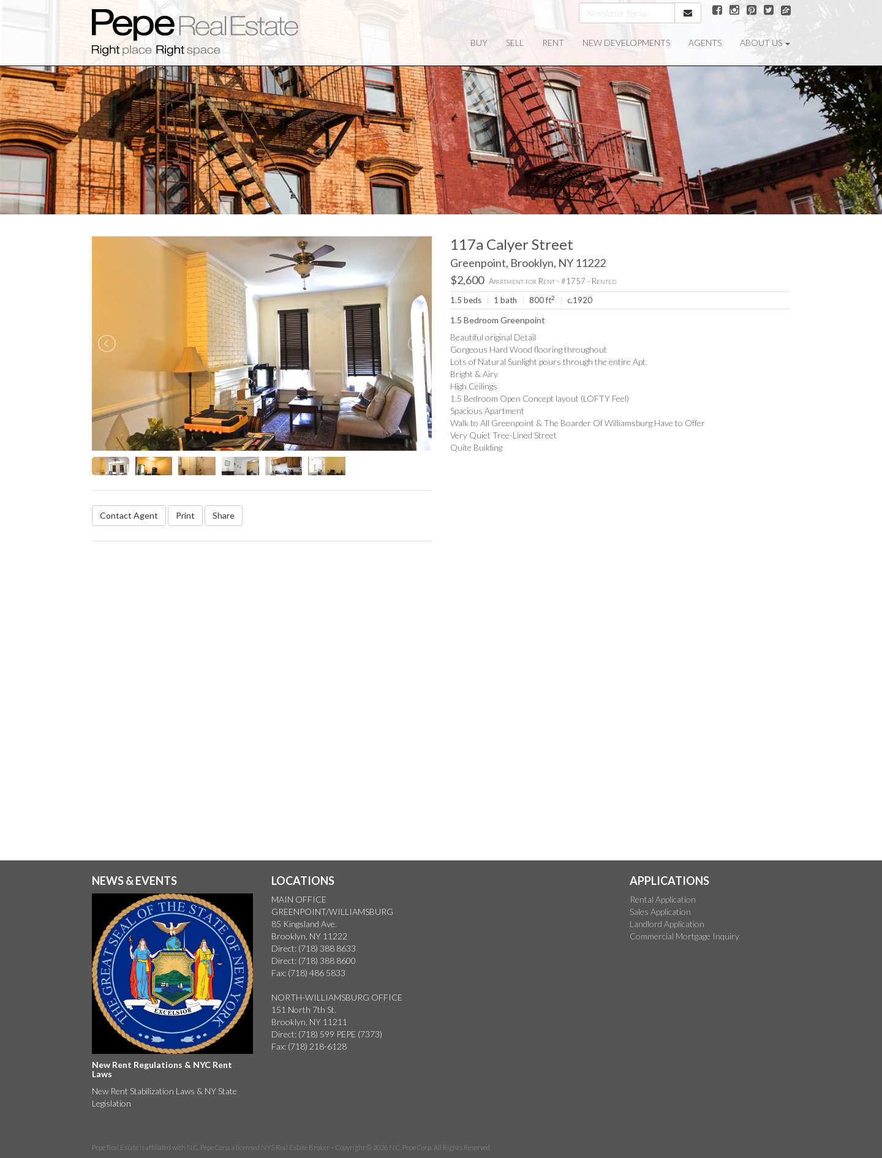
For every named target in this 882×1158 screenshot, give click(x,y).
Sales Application (660, 911)
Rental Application (663, 899)
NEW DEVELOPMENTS (626, 42)
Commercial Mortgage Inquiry (684, 936)
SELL (515, 42)
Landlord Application (667, 924)
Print (185, 515)
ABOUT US (765, 42)
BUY (479, 42)
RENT (553, 42)
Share (224, 515)
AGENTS (705, 42)
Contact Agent (129, 515)
